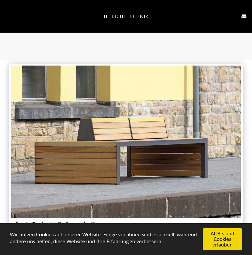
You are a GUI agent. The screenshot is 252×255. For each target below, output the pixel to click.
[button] (7, 16)
